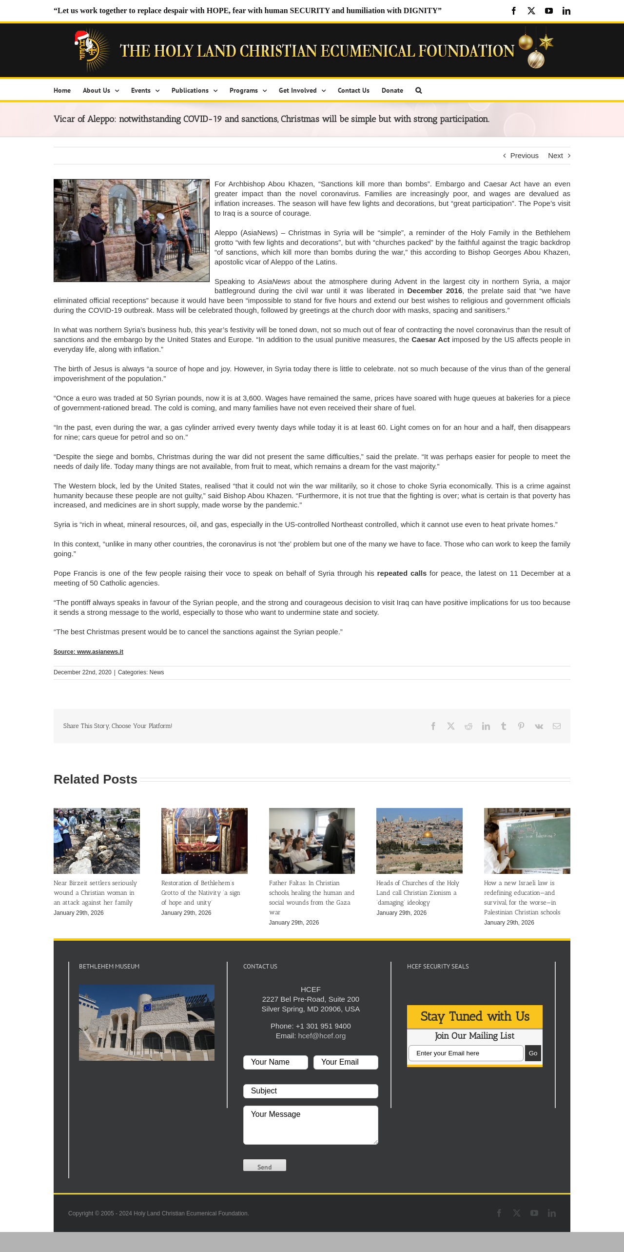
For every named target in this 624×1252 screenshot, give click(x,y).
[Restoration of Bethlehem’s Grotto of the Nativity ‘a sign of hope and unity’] (204, 812)
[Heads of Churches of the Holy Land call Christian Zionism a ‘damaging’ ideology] (419, 812)
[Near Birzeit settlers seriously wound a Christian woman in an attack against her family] (97, 812)
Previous (524, 155)
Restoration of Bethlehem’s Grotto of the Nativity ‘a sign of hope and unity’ (200, 892)
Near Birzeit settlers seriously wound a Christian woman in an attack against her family (95, 892)
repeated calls (402, 573)
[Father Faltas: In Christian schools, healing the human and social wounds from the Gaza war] (312, 812)
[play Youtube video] (146, 1023)
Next (555, 155)
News (157, 672)
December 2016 (434, 290)
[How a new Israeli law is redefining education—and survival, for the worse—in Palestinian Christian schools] (527, 812)
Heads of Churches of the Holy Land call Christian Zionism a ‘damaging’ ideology (417, 892)
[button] (418, 89)
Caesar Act (430, 339)
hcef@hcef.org (322, 1035)
